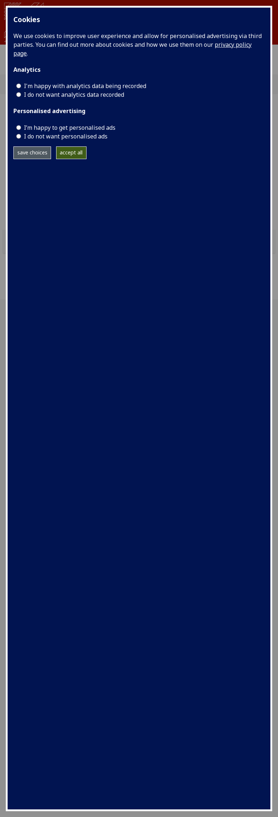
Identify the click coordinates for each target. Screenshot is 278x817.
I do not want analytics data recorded (74, 95)
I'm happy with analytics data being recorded (85, 86)
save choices (32, 152)
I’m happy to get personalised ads (69, 128)
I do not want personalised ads (66, 136)
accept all (71, 152)
